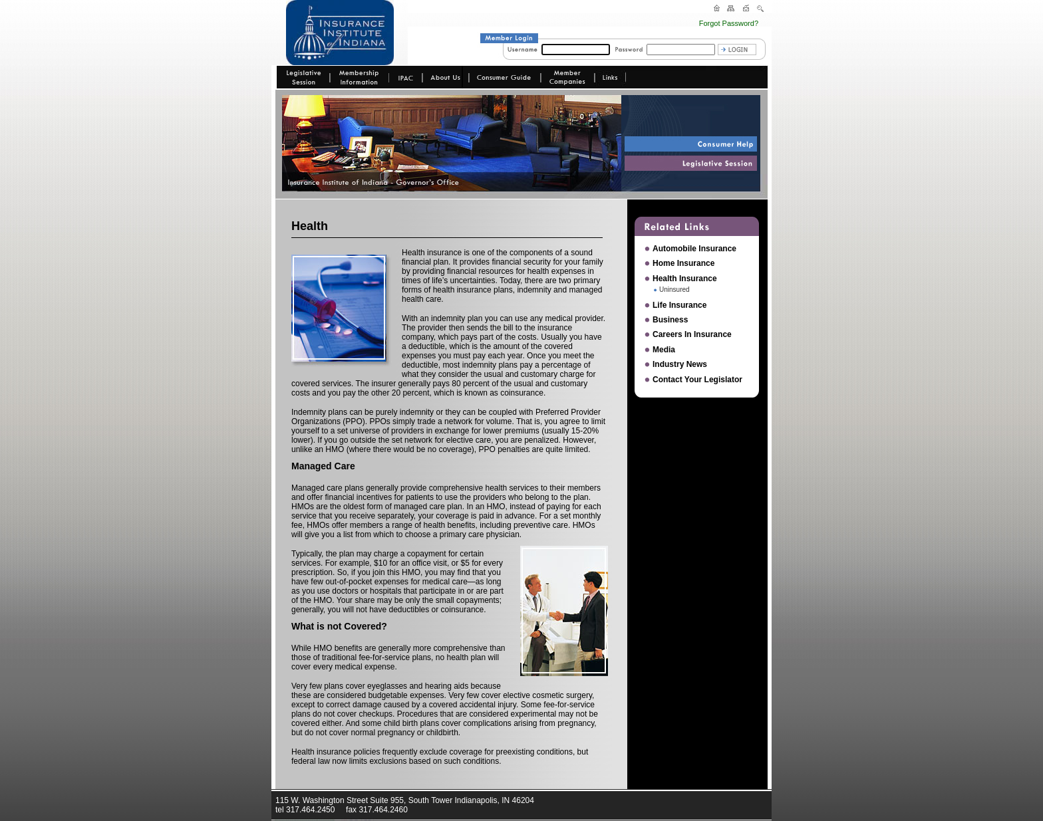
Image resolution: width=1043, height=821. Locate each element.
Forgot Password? (728, 23)
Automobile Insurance (694, 248)
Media (664, 349)
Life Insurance (679, 305)
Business (670, 319)
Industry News (680, 364)
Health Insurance (685, 278)
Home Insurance (683, 263)
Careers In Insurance (692, 334)
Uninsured (674, 289)
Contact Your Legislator (697, 379)
